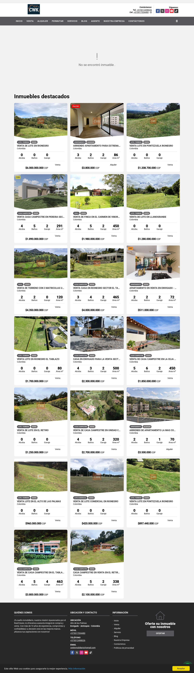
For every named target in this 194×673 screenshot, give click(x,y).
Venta (30, 21)
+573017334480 (141, 12)
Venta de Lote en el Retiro (33, 430)
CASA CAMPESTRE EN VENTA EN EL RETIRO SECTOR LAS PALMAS (97, 572)
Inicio (19, 21)
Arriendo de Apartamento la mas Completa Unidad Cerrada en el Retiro (153, 430)
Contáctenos (136, 21)
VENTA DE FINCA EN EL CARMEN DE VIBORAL (97, 217)
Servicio (72, 21)
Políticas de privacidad (124, 648)
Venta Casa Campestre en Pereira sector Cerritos (41, 217)
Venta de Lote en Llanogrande (147, 217)
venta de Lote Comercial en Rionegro (95, 501)
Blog (84, 21)
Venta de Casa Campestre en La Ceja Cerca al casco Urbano (153, 359)
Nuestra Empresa (114, 21)
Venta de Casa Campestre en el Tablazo (41, 572)
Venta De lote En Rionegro (33, 146)
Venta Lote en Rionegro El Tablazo (38, 359)
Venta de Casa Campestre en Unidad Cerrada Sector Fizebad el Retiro (97, 430)
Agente (95, 21)
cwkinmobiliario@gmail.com (82, 647)
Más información (76, 668)
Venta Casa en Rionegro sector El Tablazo (97, 288)
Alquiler (42, 21)
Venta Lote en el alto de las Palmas (39, 501)
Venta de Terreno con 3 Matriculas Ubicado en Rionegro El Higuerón (41, 288)
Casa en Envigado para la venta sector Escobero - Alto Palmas (97, 359)
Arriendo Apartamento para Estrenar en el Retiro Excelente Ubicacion (97, 146)
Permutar (58, 21)
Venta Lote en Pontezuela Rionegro (151, 146)
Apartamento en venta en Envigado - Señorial (153, 288)
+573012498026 (144, 10)
